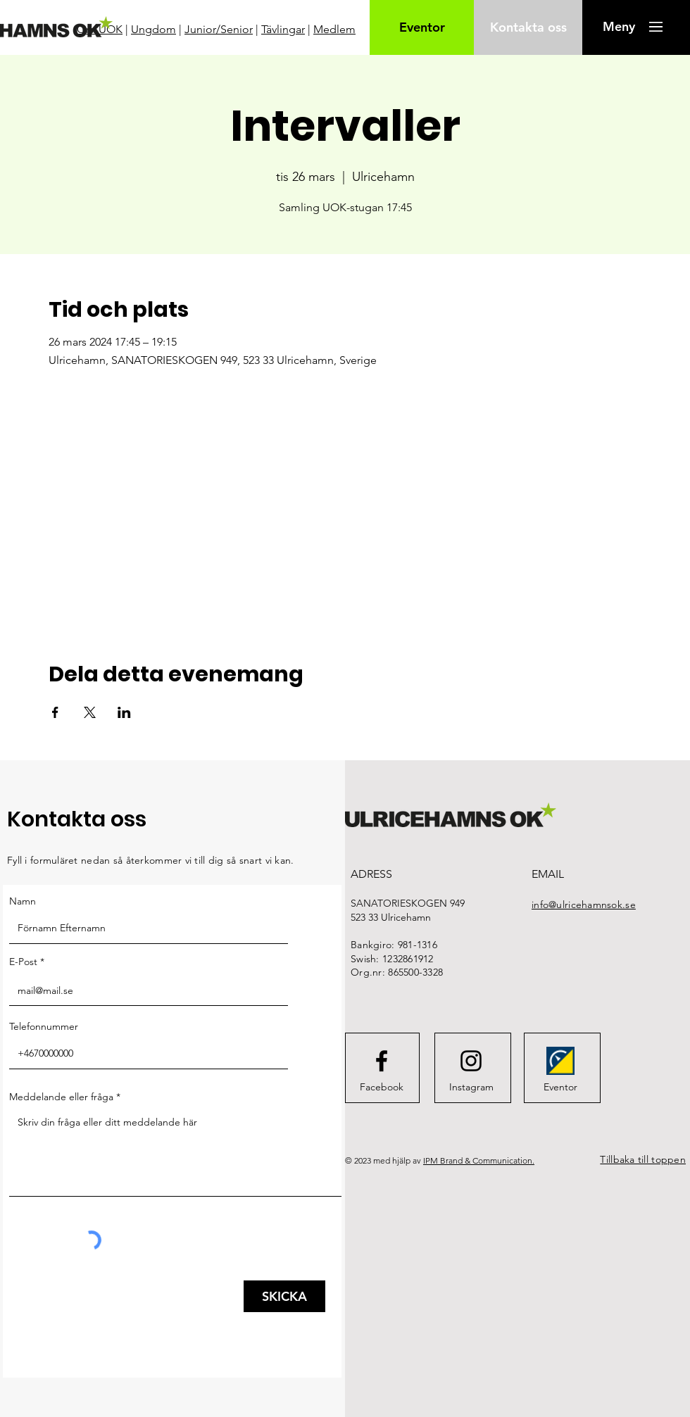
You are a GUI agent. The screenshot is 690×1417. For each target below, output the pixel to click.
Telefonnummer (43, 1026)
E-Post (23, 961)
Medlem (334, 29)
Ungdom (153, 29)
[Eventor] (422, 27)
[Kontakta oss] (528, 27)
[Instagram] (471, 1087)
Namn (22, 901)
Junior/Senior (218, 29)
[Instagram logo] (471, 1061)
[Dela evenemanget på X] (89, 712)
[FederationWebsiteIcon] (560, 1061)
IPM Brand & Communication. (478, 1160)
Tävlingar (283, 29)
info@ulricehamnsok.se (584, 904)
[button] (618, 26)
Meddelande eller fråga (61, 1097)
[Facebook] (381, 1087)
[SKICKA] (284, 1296)
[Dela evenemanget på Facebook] (55, 712)
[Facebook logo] (382, 1061)
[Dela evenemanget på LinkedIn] (124, 712)
